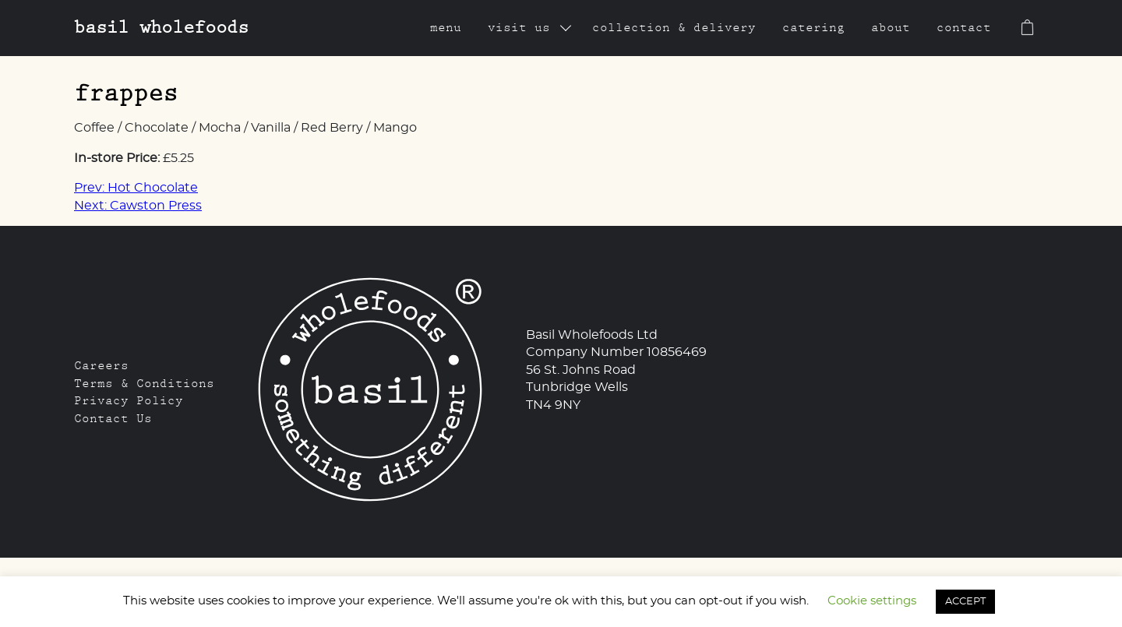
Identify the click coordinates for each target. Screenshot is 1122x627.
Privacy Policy (128, 400)
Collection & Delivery (674, 27)
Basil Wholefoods (161, 26)
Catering (813, 27)
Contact (964, 27)
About (890, 27)
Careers (101, 365)
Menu (445, 27)
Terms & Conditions (144, 383)
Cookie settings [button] (871, 601)
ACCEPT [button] (965, 602)
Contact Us (113, 418)
